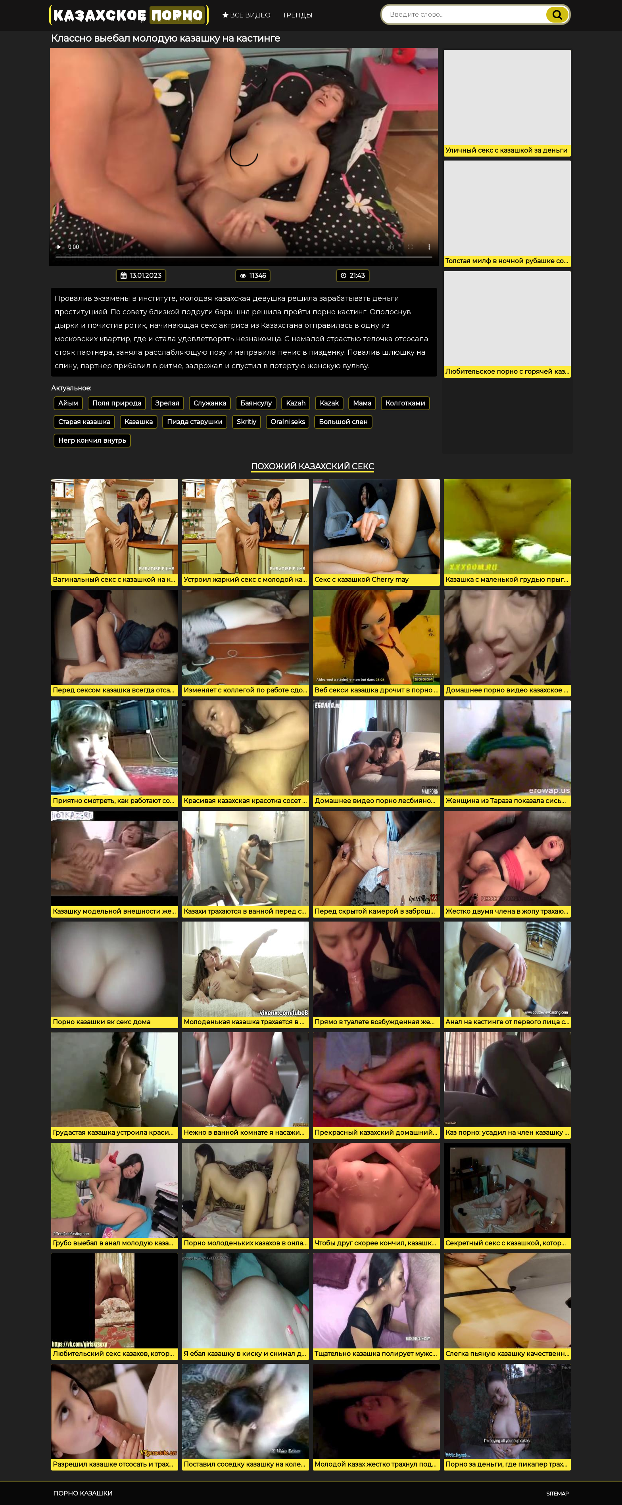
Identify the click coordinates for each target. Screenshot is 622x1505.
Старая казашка (84, 422)
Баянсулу (256, 403)
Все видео (246, 15)
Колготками (405, 403)
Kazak (329, 403)
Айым (68, 403)
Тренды (297, 15)
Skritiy (246, 422)
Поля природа (116, 403)
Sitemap (557, 1493)
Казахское (128, 15)
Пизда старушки (195, 422)
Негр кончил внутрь (92, 440)
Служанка (210, 403)
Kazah (295, 403)
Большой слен (343, 422)
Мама (362, 403)
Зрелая (167, 403)
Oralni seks (288, 422)
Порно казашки (83, 1493)
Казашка (139, 422)
